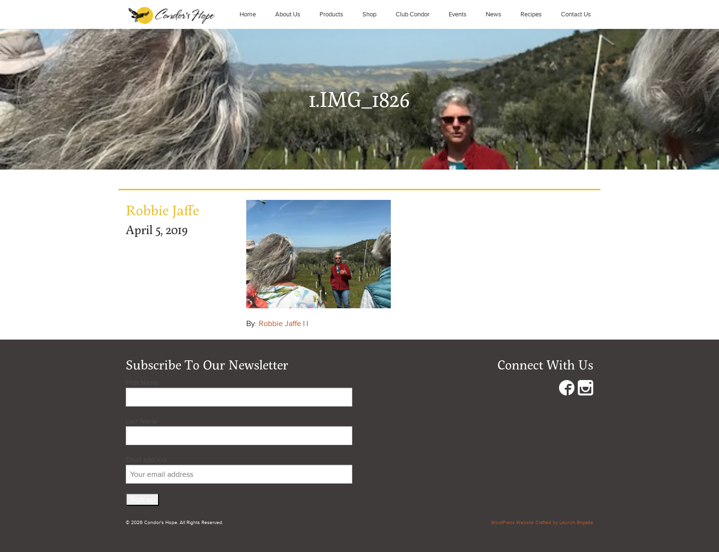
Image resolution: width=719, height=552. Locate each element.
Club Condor (412, 14)
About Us (287, 14)
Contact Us (576, 14)
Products (331, 14)
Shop (369, 14)
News (493, 14)
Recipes (531, 14)
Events (457, 14)
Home (248, 14)
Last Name (141, 421)
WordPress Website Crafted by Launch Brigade (542, 523)
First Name (142, 383)
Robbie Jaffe (280, 324)
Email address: (239, 470)
